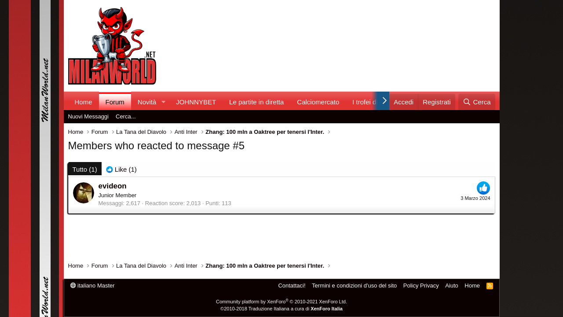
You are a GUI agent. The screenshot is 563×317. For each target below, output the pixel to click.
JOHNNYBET (196, 102)
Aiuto (451, 285)
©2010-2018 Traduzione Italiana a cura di (281, 308)
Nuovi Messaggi (88, 116)
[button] (163, 102)
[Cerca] (476, 102)
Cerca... (126, 116)
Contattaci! (291, 285)
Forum (115, 102)
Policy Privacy (421, 285)
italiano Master (92, 285)
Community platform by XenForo (281, 301)
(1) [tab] (85, 169)
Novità (147, 102)
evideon (113, 186)
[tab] (121, 169)
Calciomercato (318, 102)
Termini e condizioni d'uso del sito (354, 285)
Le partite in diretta (256, 102)
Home (83, 102)
